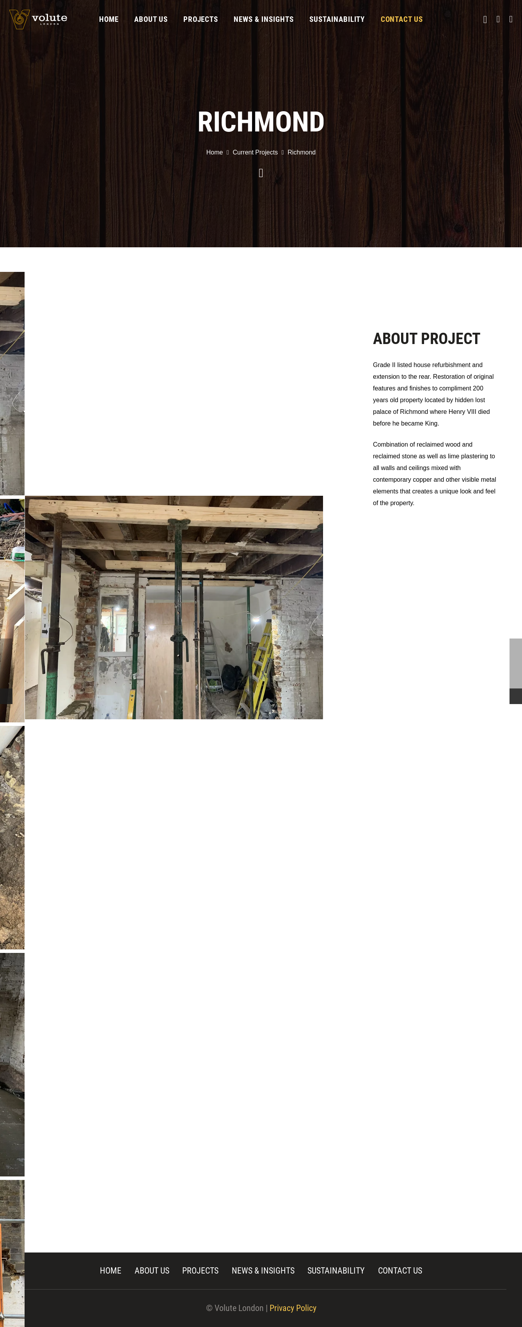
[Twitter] (511, 19)
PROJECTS (200, 1271)
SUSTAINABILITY (336, 1271)
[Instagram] (485, 19)
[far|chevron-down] (261, 174)
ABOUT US (152, 1271)
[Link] (38, 19)
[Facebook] (498, 19)
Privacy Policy (293, 1308)
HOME (110, 1271)
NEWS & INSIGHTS (263, 1271)
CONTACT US (400, 1271)
